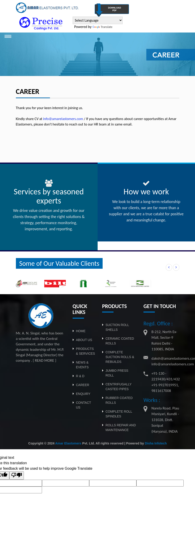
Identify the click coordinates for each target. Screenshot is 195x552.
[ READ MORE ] (44, 360)
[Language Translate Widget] (98, 20)
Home (81, 331)
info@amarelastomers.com (63, 119)
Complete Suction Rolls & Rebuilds (120, 357)
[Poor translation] (16, 475)
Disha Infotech (156, 443)
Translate (102, 27)
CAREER (82, 385)
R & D (80, 376)
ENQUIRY (83, 394)
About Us (84, 340)
